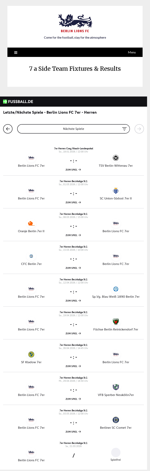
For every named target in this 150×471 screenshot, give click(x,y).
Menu (132, 52)
